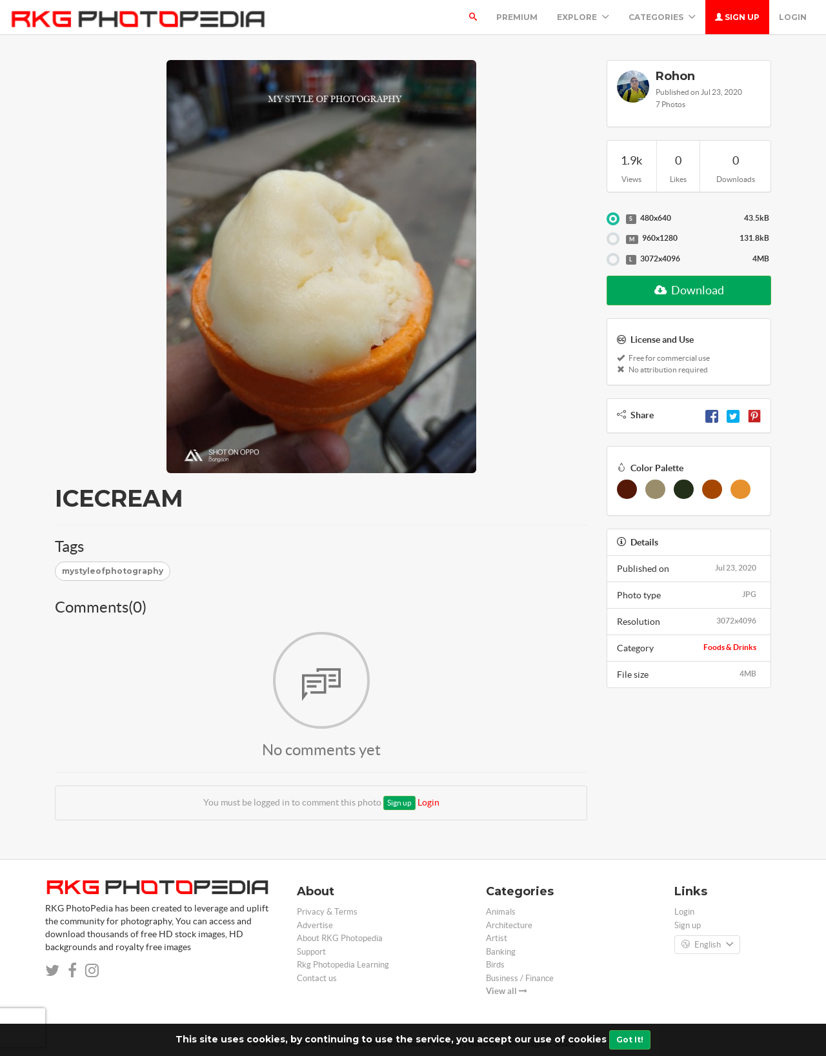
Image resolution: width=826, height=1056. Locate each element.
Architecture (509, 925)
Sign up (737, 17)
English (707, 945)
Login (793, 17)
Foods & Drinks (729, 647)
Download (689, 290)
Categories (662, 17)
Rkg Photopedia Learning (343, 965)
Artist (496, 938)
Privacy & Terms (327, 912)
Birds (495, 965)
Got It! (629, 1039)
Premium (517, 17)
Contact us (317, 978)
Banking (501, 952)
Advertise (315, 925)
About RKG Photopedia (340, 938)
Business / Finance (520, 978)
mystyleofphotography (112, 571)
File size (689, 674)
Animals (501, 912)
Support (311, 952)
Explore (583, 17)
